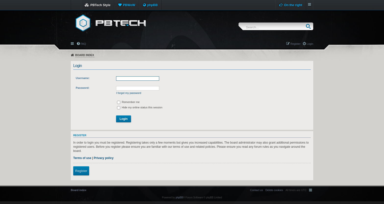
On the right (293, 5)
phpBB (152, 5)
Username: (83, 78)
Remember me (128, 102)
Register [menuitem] (295, 43)
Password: (82, 87)
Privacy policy (104, 158)
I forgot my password (128, 92)
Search (309, 26)
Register (81, 171)
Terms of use (82, 158)
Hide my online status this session (139, 107)
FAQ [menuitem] (83, 43)
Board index (84, 55)
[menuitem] (274, 190)
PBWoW (129, 5)
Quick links (72, 43)
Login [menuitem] (310, 43)
